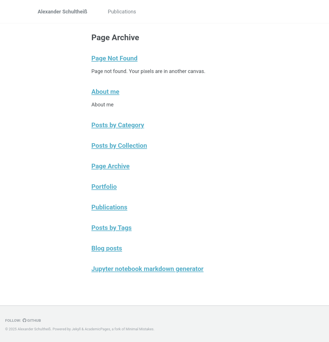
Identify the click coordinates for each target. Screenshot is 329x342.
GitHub (32, 320)
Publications (122, 12)
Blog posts (106, 248)
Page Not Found (114, 58)
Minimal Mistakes (140, 329)
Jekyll (76, 329)
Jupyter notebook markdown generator (147, 268)
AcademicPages (97, 329)
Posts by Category (117, 125)
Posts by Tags (111, 227)
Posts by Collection (119, 145)
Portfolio (104, 186)
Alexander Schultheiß (62, 12)
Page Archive (110, 166)
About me (105, 91)
